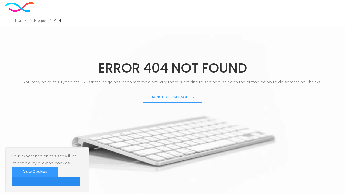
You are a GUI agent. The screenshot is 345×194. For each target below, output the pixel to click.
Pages (40, 20)
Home (21, 20)
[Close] (46, 181)
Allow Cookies (34, 171)
